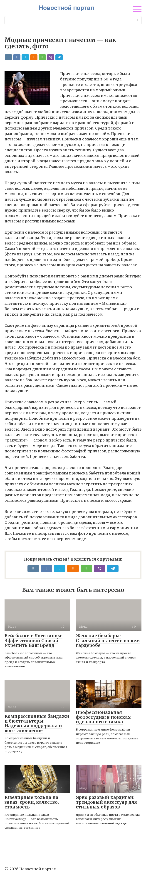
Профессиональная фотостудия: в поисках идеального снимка (103, 717)
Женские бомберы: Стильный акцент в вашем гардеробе (108, 640)
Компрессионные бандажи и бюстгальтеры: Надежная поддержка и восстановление (37, 723)
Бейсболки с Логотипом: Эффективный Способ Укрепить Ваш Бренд (33, 640)
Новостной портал (66, 8)
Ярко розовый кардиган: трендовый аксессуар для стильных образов (106, 802)
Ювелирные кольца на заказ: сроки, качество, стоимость (32, 802)
